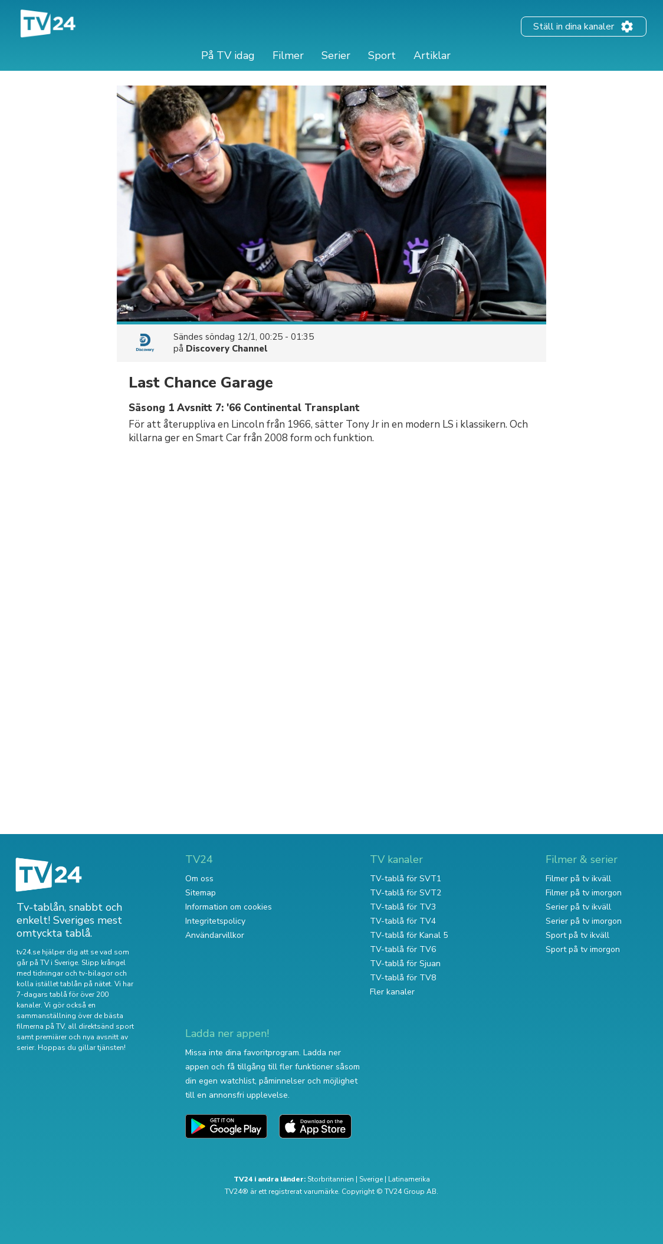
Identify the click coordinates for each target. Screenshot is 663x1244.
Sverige (371, 1179)
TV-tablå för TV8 (403, 977)
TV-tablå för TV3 (403, 907)
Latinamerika (409, 1179)
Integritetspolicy (215, 921)
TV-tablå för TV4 (403, 921)
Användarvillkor (214, 935)
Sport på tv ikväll (577, 935)
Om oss (199, 878)
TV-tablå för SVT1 (405, 878)
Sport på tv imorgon (583, 949)
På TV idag (228, 55)
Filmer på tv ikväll (578, 878)
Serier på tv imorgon (584, 921)
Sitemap (200, 892)
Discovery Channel (227, 349)
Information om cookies (228, 907)
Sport (382, 55)
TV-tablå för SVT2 (405, 892)
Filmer (288, 55)
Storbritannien (330, 1179)
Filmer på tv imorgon (584, 892)
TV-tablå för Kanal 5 (409, 935)
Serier (335, 55)
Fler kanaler (392, 991)
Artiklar (432, 55)
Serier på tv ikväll (578, 907)
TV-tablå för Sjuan (405, 963)
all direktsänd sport (101, 1026)
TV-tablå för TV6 (403, 949)
